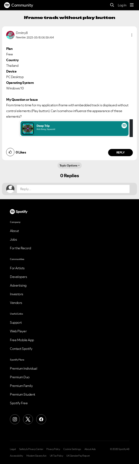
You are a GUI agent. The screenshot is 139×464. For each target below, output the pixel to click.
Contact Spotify (21, 348)
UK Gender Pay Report (78, 455)
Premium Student (22, 394)
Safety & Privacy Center (31, 449)
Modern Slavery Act (36, 455)
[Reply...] (73, 189)
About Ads (90, 449)
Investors (16, 294)
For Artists (17, 268)
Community (18, 5)
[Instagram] (15, 419)
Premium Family (21, 385)
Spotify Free (19, 403)
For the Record (20, 248)
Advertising (18, 285)
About (14, 230)
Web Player (18, 331)
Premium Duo (20, 377)
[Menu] (132, 5)
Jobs (13, 239)
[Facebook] (41, 419)
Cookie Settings (72, 449)
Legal (13, 449)
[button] (132, 35)
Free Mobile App (22, 340)
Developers (18, 276)
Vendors (16, 302)
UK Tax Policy (56, 455)
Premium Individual (23, 368)
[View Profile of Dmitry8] (22, 32)
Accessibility (16, 455)
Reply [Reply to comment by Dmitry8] (120, 152)
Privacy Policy (53, 449)
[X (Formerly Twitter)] (28, 419)
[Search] (112, 5)
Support (16, 322)
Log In (122, 5)
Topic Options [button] (68, 165)
